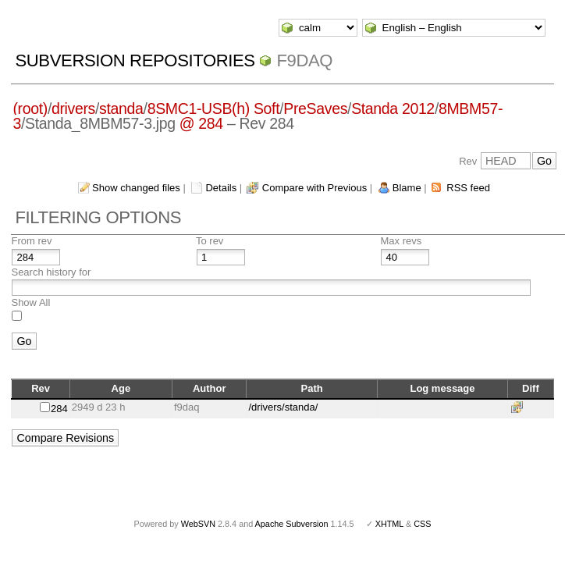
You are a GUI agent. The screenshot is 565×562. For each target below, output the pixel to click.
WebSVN (198, 523)
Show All (30, 302)
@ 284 (201, 123)
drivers (73, 108)
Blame (407, 188)
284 (59, 408)
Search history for (51, 272)
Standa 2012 (393, 108)
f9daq (304, 60)
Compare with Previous (314, 188)
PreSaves (315, 108)
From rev (31, 241)
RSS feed (468, 188)
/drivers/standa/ (283, 407)
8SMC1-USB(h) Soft (213, 108)
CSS (422, 523)
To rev (209, 241)
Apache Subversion (292, 523)
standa (121, 108)
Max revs (400, 241)
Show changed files (136, 188)
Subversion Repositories (134, 60)
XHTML (389, 523)
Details (220, 188)
